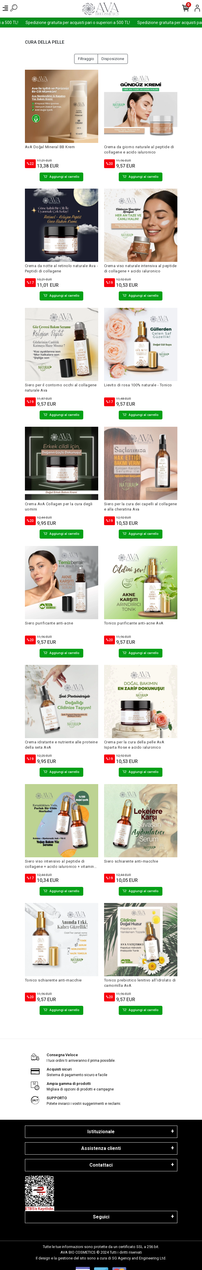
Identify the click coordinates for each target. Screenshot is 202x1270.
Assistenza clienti (101, 1148)
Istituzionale (101, 1131)
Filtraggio (86, 59)
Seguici (101, 1217)
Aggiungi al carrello (61, 177)
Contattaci (101, 1165)
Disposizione (112, 59)
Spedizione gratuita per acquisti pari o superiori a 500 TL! (98, 22)
